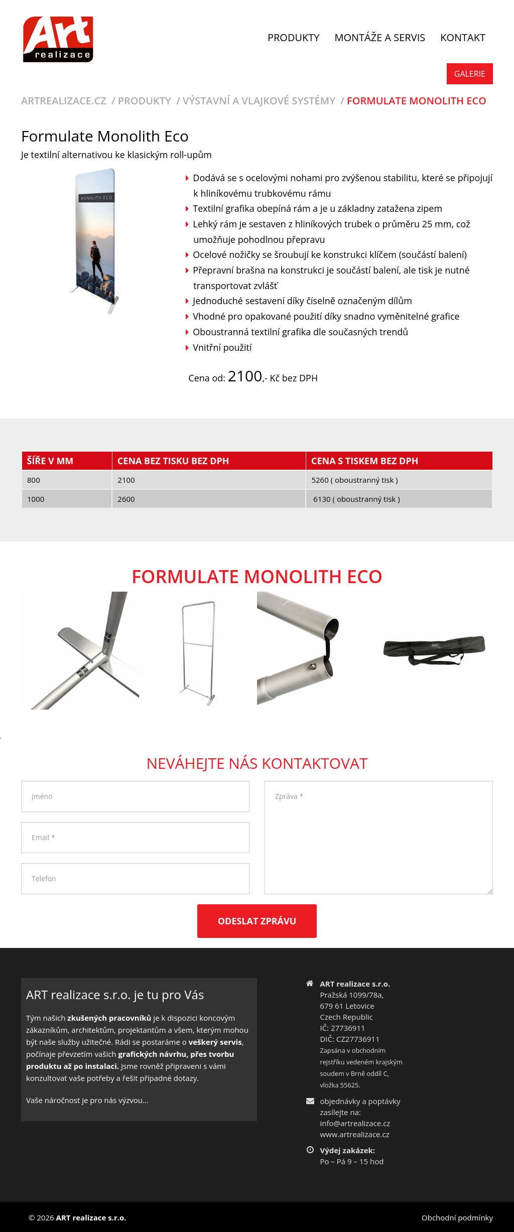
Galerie (469, 73)
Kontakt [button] (462, 37)
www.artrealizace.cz (354, 1134)
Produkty (144, 100)
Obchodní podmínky (457, 1217)
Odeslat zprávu (257, 921)
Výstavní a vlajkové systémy (259, 100)
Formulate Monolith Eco (416, 100)
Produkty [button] (293, 37)
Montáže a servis (379, 37)
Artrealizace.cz (63, 100)
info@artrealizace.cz (355, 1123)
